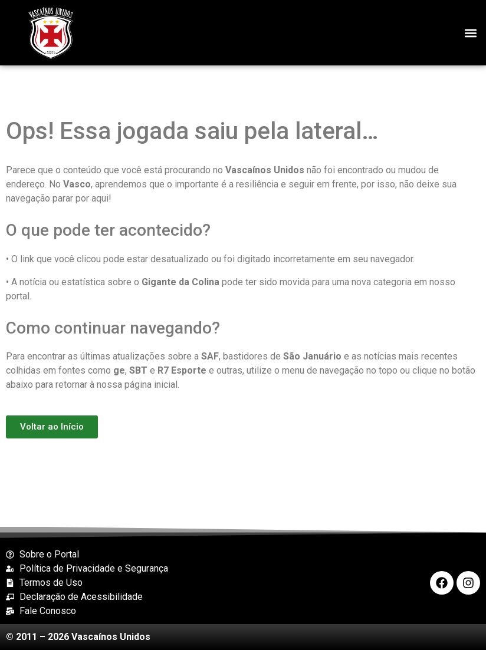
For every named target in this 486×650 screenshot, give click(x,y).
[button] (470, 32)
